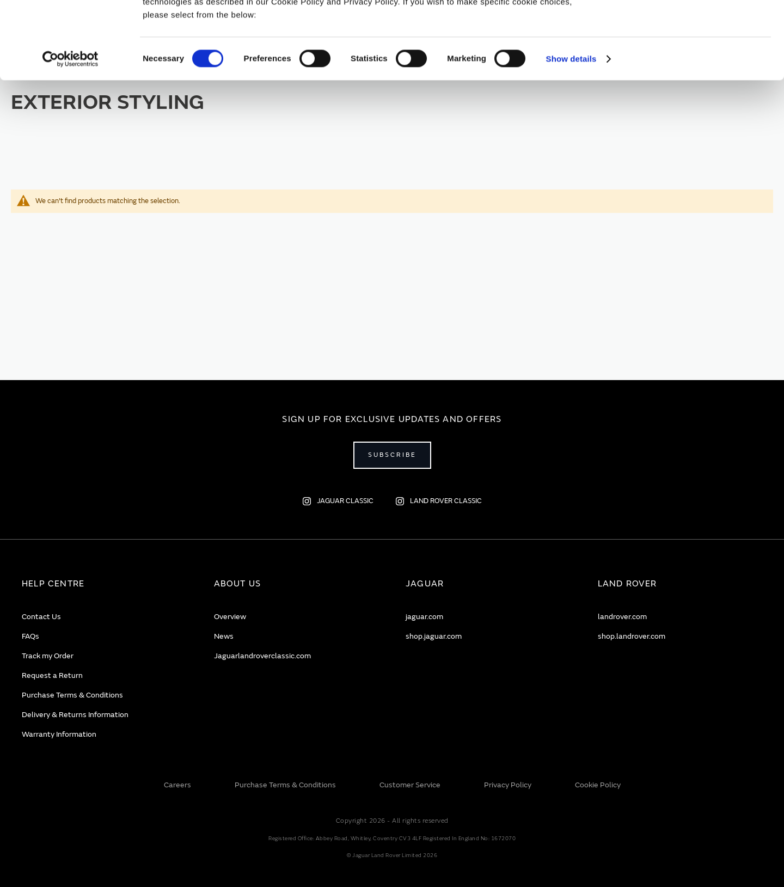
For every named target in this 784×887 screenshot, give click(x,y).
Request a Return (52, 675)
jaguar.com (424, 616)
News (224, 636)
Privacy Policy (507, 785)
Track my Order (48, 655)
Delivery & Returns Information (75, 714)
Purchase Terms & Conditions (72, 695)
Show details (571, 135)
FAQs (30, 636)
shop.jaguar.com (434, 636)
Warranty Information (59, 734)
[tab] (104, 584)
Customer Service (409, 785)
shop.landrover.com (631, 636)
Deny (693, 58)
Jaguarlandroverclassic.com (262, 655)
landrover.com (622, 616)
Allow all (693, 26)
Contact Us (41, 616)
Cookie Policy (598, 785)
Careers (177, 785)
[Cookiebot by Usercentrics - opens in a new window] (70, 136)
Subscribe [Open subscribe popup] (392, 455)
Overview (230, 616)
